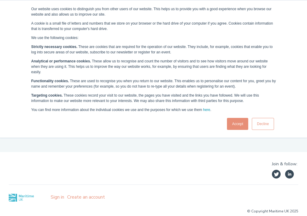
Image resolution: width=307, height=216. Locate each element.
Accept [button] (237, 124)
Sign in (57, 197)
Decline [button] (263, 124)
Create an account (86, 197)
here (206, 110)
